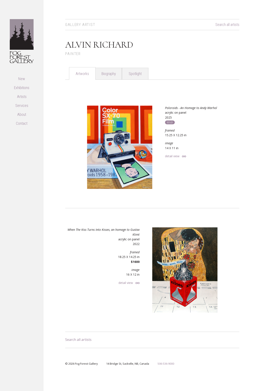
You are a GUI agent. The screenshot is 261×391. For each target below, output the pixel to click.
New (21, 78)
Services (21, 105)
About (21, 114)
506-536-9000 (166, 364)
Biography (109, 73)
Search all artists (227, 25)
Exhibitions (21, 87)
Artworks (82, 73)
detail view (172, 156)
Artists (22, 96)
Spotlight (135, 73)
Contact (21, 123)
